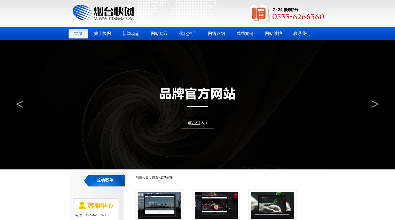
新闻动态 (131, 33)
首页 (78, 33)
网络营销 (216, 33)
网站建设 (159, 33)
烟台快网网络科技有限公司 (103, 12)
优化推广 (188, 33)
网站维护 (273, 33)
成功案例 (245, 33)
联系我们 (302, 33)
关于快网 (102, 33)
